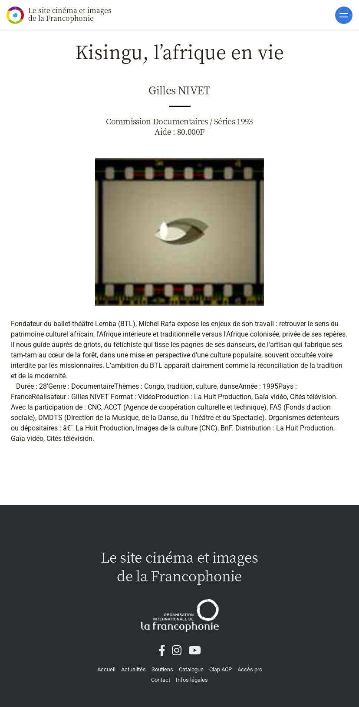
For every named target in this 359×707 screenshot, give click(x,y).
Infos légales (192, 680)
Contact (160, 680)
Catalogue (191, 669)
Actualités (133, 669)
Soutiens (162, 669)
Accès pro (249, 669)
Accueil (106, 669)
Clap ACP (220, 669)
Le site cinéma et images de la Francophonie (59, 14)
